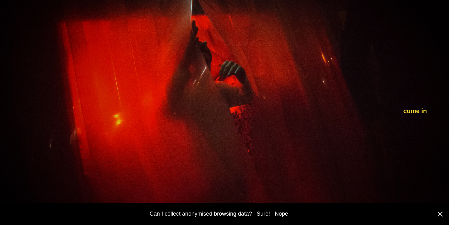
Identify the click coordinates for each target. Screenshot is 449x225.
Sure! (263, 214)
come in (415, 111)
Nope (281, 214)
